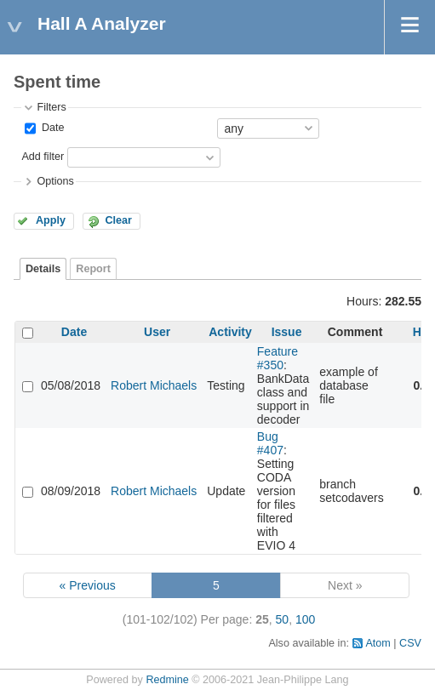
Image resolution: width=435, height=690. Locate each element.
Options (55, 181)
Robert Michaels (154, 385)
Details (43, 269)
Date (51, 128)
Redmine (167, 680)
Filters (51, 107)
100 (305, 619)
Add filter (42, 157)
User (157, 332)
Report (93, 269)
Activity (230, 332)
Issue (287, 332)
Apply (51, 220)
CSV (410, 643)
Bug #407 (270, 443)
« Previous (88, 585)
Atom (377, 643)
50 (282, 619)
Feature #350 (277, 358)
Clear (118, 220)
